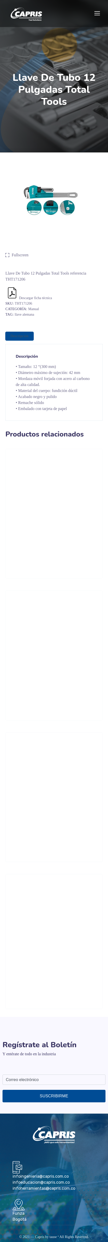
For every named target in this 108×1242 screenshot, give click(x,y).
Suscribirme (54, 1096)
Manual (33, 309)
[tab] (19, 336)
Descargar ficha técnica (29, 298)
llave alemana (24, 314)
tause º (54, 1237)
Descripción (19, 336)
